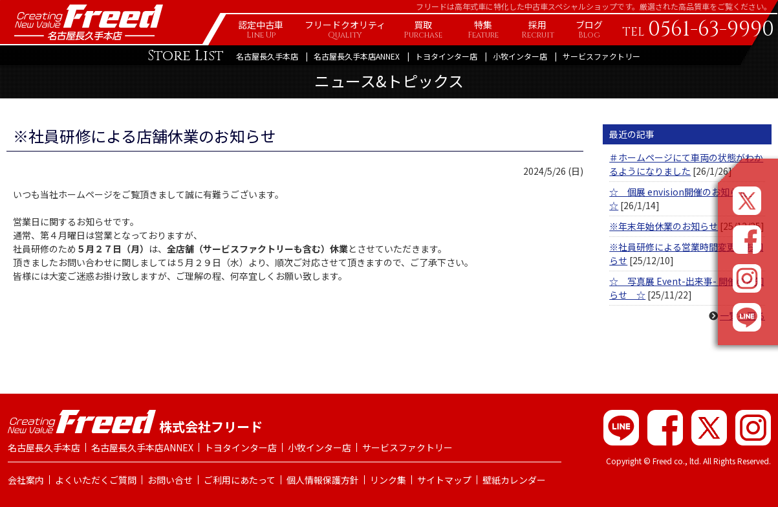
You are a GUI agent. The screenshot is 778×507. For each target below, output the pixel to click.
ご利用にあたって (240, 479)
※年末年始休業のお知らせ (663, 226)
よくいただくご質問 (95, 479)
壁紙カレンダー (514, 479)
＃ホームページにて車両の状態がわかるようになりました (686, 164)
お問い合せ (170, 479)
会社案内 (26, 479)
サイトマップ (444, 479)
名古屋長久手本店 (267, 56)
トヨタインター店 (446, 56)
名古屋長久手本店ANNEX (357, 56)
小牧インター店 (520, 56)
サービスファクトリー (601, 56)
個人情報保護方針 (322, 479)
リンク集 (388, 479)
